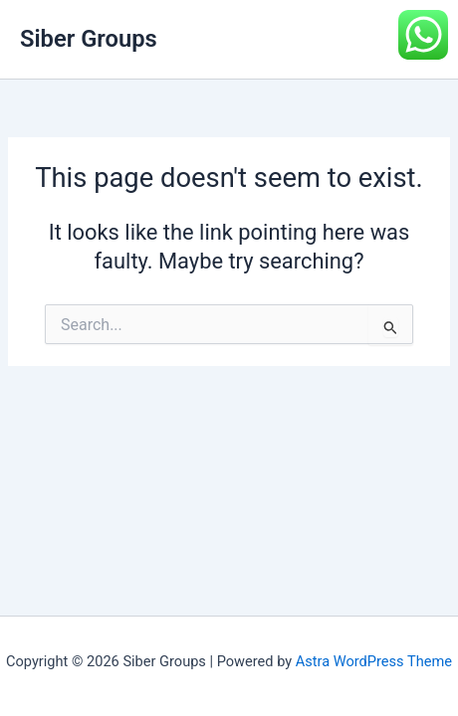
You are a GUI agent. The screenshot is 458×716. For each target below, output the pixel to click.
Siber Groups (88, 39)
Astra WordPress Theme (374, 661)
